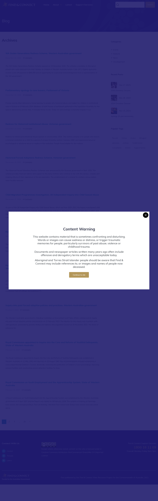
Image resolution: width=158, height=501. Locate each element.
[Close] (145, 215)
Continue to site (79, 275)
